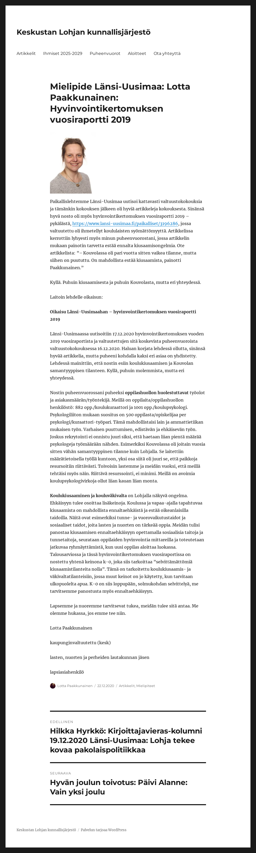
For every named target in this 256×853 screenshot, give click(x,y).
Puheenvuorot (105, 53)
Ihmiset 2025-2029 (62, 53)
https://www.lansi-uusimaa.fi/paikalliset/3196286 (125, 223)
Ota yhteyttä (167, 53)
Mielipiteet (145, 686)
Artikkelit (26, 53)
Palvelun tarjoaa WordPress (104, 830)
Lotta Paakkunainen (75, 686)
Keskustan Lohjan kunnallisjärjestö (83, 32)
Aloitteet (137, 53)
